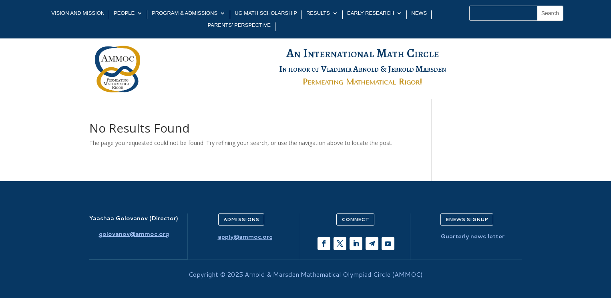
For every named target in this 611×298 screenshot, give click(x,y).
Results (318, 13)
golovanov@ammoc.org (134, 234)
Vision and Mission (78, 13)
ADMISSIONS (241, 219)
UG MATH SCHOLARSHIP (266, 13)
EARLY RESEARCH (370, 13)
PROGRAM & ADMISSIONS (184, 13)
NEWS (419, 13)
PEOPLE (124, 13)
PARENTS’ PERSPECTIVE (239, 25)
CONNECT (355, 219)
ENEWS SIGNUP (467, 219)
